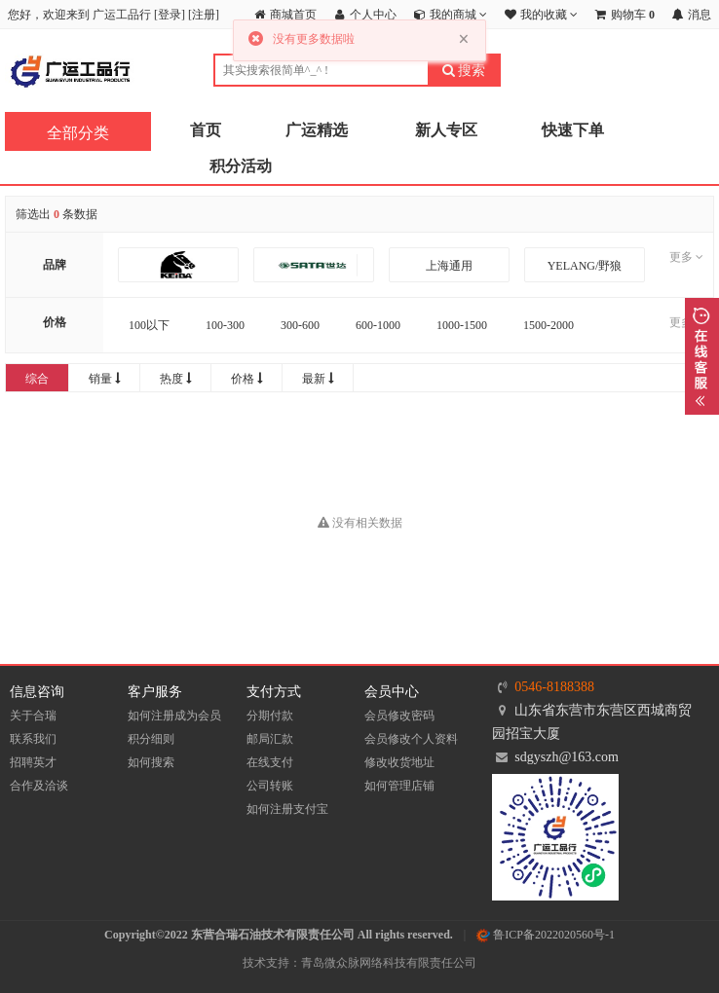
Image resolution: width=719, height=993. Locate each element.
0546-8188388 (554, 687)
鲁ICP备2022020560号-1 (545, 934)
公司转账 (269, 785)
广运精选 (316, 130)
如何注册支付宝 (287, 809)
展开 (702, 356)
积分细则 (151, 739)
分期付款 (269, 715)
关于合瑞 (33, 715)
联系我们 (33, 739)
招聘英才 (33, 762)
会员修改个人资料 (411, 739)
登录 (169, 14)
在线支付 (269, 762)
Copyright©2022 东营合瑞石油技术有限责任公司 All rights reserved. (278, 934)
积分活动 (240, 166)
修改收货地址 (399, 762)
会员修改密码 (399, 715)
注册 (203, 14)
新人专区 (446, 130)
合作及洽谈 (39, 785)
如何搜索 (151, 762)
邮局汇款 (269, 739)
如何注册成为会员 (174, 715)
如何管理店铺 (399, 785)
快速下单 (573, 130)
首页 (205, 130)
